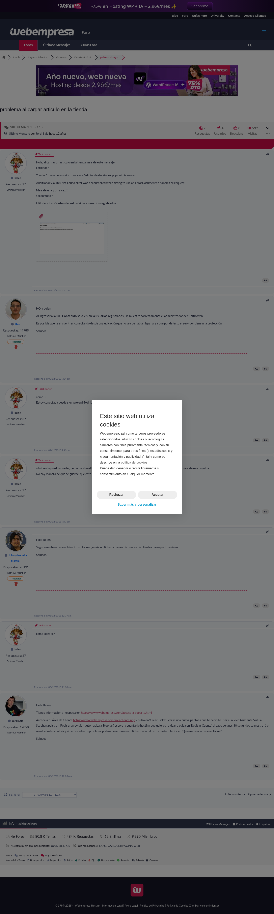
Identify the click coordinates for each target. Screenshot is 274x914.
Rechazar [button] (116, 494)
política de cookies (134, 462)
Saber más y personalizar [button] (137, 504)
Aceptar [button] (158, 494)
